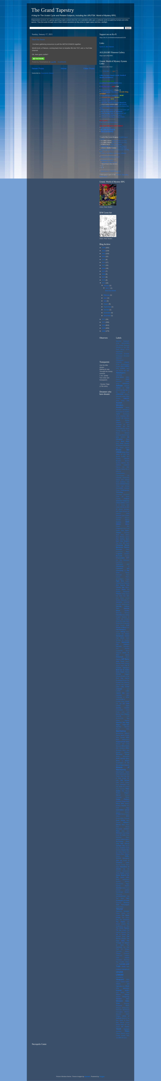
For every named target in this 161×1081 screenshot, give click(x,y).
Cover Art (119, 496)
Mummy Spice (124, 758)
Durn (127, 539)
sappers (127, 839)
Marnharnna (121, 731)
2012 (104, 256)
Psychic (123, 805)
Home (63, 68)
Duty (117, 543)
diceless (118, 522)
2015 (104, 265)
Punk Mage (122, 807)
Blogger (101, 1076)
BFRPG (123, 437)
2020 (104, 280)
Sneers (122, 873)
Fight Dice (120, 581)
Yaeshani (126, 1029)
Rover (117, 835)
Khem (122, 672)
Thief (117, 949)
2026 (104, 331)
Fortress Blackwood (122, 591)
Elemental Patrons (122, 547)
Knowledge (119, 680)
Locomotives (119, 710)
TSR (117, 964)
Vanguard (120, 979)
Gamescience (125, 604)
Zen (120, 1037)
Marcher (118, 727)
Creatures (126, 501)
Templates (126, 911)
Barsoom (124, 430)
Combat (127, 486)
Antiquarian (119, 411)
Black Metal (125, 441)
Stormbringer (119, 892)
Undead (118, 969)
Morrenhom (126, 756)
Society (127, 873)
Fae (128, 570)
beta (117, 437)
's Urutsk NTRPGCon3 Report (113, 146)
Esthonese (126, 560)
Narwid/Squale (120, 772)
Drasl (127, 528)
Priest (127, 801)
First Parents (120, 585)
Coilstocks (123, 481)
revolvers (126, 829)
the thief (126, 947)
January (106, 285)
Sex (128, 852)
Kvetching (126, 682)
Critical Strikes (120, 503)
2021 (104, 283)
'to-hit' (117, 343)
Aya (128, 424)
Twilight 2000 (125, 966)
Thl (122, 949)
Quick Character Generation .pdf (115, 109)
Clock (117, 481)
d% (125, 507)
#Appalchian (119, 351)
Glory (123, 614)
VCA (127, 979)
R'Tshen (118, 814)
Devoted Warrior (122, 519)
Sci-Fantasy (119, 841)
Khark (118, 672)
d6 (116, 509)
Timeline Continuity (122, 953)
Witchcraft (118, 1009)
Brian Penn (125, 452)
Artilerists (126, 418)
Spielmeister (126, 879)
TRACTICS (119, 955)
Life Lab (118, 703)
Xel (128, 1024)
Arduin (118, 416)
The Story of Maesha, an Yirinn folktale (113, 117)
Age (124, 390)
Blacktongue (119, 445)
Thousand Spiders (122, 951)
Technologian (125, 904)
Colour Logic (120, 486)
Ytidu (127, 1035)
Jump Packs (120, 661)
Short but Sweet (38, 39)
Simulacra (119, 862)
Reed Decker (120, 820)
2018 (104, 274)
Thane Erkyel (120, 913)
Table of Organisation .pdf (118, 113)
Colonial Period (124, 484)
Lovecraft (118, 716)
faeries (118, 572)
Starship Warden (122, 885)
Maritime (127, 726)
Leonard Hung (120, 701)
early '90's (122, 543)
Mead (117, 739)
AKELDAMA (119, 394)
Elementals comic (122, 549)
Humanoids (125, 642)
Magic (118, 724)
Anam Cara (125, 400)
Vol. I (123, 986)
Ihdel (117, 644)
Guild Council (120, 625)
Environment (120, 558)
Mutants (126, 765)
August (106, 304)
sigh (121, 860)
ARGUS (118, 418)
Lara (128, 688)
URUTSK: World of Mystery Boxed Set (113, 102)
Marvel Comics (125, 735)
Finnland (118, 583)
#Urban (118, 366)
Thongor (127, 949)
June (105, 298)
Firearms (126, 583)
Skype (117, 866)
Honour (118, 642)
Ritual (118, 831)
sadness (118, 839)
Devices (127, 517)
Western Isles (122, 999)
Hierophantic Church (122, 636)
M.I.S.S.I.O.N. (120, 718)
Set (117, 852)
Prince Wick (120, 803)
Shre (117, 860)
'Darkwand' (126, 341)
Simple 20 (126, 860)
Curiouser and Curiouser (108, 101)
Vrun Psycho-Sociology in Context (111, 115)
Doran (127, 524)
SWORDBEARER (121, 896)
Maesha (127, 720)
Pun (128, 805)
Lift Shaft (126, 703)
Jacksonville (119, 650)
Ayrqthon (118, 426)
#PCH (117, 364)
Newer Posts (38, 68)
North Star (123, 776)
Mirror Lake (125, 750)
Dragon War (122, 526)
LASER (118, 691)
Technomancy (120, 906)
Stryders (127, 892)
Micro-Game (125, 746)
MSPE (118, 758)
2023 (104, 322)
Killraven (118, 676)
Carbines (118, 465)
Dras (124, 528)
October (106, 310)
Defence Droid (122, 513)
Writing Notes (120, 1024)
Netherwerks (123, 774)
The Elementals (124, 919)
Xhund (118, 1026)
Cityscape (118, 477)
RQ (121, 835)
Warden (118, 996)
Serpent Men (125, 850)
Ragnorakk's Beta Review (109, 162)
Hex (123, 633)
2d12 (127, 368)
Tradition (126, 955)
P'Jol (128, 784)
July (105, 301)
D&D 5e (122, 507)
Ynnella (118, 1035)
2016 (104, 268)
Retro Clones (122, 826)
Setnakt (124, 852)
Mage (127, 722)
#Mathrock (119, 358)
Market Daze (122, 729)
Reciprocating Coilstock (122, 818)
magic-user (125, 724)
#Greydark (126, 356)
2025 (104, 328)
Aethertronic (119, 390)
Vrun (127, 986)
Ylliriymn (123, 1033)
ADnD (127, 379)
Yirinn (127, 1031)
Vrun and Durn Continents (109, 95)
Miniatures (119, 750)
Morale (118, 756)
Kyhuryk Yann (120, 684)
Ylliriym (118, 1033)
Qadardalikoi (120, 810)
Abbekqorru (120, 373)
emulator (126, 553)
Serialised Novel (124, 847)
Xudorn (127, 1026)
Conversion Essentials (122, 494)
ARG (128, 416)
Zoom (125, 1037)
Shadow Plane (120, 854)
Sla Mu (126, 869)
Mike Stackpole (120, 748)
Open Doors (120, 782)
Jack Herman (122, 648)
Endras (127, 555)
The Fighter (120, 922)
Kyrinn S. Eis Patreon (107, 47)
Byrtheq (118, 463)
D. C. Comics (120, 505)
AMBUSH (126, 398)
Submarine (119, 894)
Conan (118, 490)
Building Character (122, 458)
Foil (128, 589)
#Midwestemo (120, 360)
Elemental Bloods (122, 545)
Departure (118, 517)
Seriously (118, 850)
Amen (117, 400)
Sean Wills (119, 843)
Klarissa (127, 678)
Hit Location (125, 640)
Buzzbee (118, 460)
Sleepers (118, 871)
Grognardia (126, 623)
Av (124, 424)
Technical (118, 902)
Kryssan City (125, 680)
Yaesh (118, 1029)
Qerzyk (127, 810)
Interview (119, 646)
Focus (123, 589)
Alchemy (127, 394)
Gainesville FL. (125, 600)
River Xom (125, 831)
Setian (120, 852)
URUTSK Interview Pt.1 (119, 140)
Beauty (118, 432)
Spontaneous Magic (122, 883)
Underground (125, 969)
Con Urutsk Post (122, 148)
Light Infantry (122, 104)
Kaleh (122, 665)
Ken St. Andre (124, 670)
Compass (126, 488)
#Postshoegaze (125, 364)
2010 (104, 251)
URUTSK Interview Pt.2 (119, 142)
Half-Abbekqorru (121, 629)
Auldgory (118, 422)
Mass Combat (120, 737)
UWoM (119, 974)
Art (122, 418)
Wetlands (126, 1003)
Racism (123, 814)
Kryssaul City (119, 682)
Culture (127, 502)
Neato (117, 774)
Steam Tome (125, 888)
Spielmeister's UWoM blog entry (110, 171)
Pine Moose (125, 791)
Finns (122, 583)
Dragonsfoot (119, 528)
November (107, 313)
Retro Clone (125, 824)
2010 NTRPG (125, 366)
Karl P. (127, 665)
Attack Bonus (122, 420)
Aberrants (119, 375)
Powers (124, 801)
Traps (117, 957)
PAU (117, 786)
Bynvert (127, 460)
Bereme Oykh (125, 435)
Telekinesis (119, 911)
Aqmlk (118, 414)
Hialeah (127, 633)
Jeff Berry (125, 659)
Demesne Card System (122, 515)
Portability (118, 801)
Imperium (126, 644)
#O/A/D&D (119, 362)
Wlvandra (118, 1014)
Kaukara (118, 667)
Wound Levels (124, 1022)
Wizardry (126, 1011)
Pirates (118, 793)
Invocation (126, 646)
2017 (104, 271)
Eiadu (127, 543)
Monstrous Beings (122, 754)
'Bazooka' (118, 341)
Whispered (119, 1005)
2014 (104, 262)
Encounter (119, 556)
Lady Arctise (125, 686)
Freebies (118, 594)
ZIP (122, 1037)
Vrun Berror (120, 992)
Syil (128, 896)
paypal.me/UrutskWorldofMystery (111, 83)
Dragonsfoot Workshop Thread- (110, 157)
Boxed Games (124, 447)
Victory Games (120, 981)
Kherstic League (122, 674)
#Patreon (126, 362)
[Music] (122, 349)
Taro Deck (120, 898)
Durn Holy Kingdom (122, 541)
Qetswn (118, 812)
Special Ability (124, 877)
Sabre (127, 837)
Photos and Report (116, 144)
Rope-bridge (126, 833)
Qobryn (127, 812)
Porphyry (126, 799)
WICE (127, 1005)
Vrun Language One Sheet (109, 92)
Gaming (118, 606)
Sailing (122, 839)
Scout (127, 841)
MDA (127, 737)
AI (128, 392)
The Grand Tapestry (52, 10)
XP (122, 1026)
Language (119, 689)
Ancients (119, 407)
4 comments (62, 62)
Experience (119, 562)
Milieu (127, 748)
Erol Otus (119, 560)
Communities (119, 488)
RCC (127, 816)
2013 (104, 259)
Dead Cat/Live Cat (124, 511)
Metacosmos (125, 739)
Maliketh (87, 1076)
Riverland (119, 833)
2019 (104, 277)
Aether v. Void (122, 388)
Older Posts (88, 68)
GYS (128, 627)
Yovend (123, 1035)
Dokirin (118, 524)
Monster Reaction (122, 752)
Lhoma (127, 701)
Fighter (127, 581)
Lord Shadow (125, 714)
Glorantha (119, 615)
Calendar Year (125, 463)
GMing (127, 614)
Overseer (123, 784)
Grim (121, 623)
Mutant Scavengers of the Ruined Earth (122, 763)
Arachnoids (126, 414)
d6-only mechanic (124, 509)
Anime (127, 407)
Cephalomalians (120, 473)
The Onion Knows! (107, 90)
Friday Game (125, 593)
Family (127, 572)
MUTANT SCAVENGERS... (109, 122)
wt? (126, 1024)
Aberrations (120, 377)
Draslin (118, 530)
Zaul (117, 1037)
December (107, 315)
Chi (128, 475)
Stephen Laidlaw (122, 890)
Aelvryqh (126, 385)
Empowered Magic (122, 551)
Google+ (118, 617)
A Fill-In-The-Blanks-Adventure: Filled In (113, 153)
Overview (106, 71)
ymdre (127, 1033)
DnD (127, 522)
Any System (126, 411)
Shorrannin (126, 858)
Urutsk (119, 971)
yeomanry (118, 1031)
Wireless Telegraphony (122, 1007)
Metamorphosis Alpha (122, 741)
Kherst (127, 672)
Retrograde (119, 828)
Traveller (126, 957)
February (107, 295)
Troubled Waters (124, 962)
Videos (127, 981)
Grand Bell (119, 621)
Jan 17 (107, 288)
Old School (124, 780)
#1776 (127, 349)
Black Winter (120, 443)
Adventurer (126, 383)
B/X (124, 426)
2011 (104, 253)
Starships (119, 888)
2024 (104, 325)
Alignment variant (121, 396)
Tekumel (119, 909)
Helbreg (122, 631)
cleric (122, 479)
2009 (104, 247)
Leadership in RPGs (122, 697)
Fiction (127, 579)
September (107, 307)
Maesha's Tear (120, 722)
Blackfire (127, 443)
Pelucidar (122, 788)
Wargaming (125, 996)
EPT (127, 558)
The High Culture (121, 930)
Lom (123, 712)
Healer (118, 631)
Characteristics (120, 475)
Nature (127, 772)
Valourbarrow (119, 977)
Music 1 (119, 760)
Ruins (124, 835)
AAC (128, 370)
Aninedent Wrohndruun (122, 409)
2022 (104, 319)
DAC (117, 511)
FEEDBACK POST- (107, 160)
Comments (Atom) (47, 73)
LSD (128, 716)
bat (128, 430)
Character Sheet (105, 99)
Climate (127, 479)
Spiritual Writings (122, 881)
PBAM (120, 786)
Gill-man (127, 612)
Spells (117, 879)
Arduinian (123, 416)
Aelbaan (119, 386)
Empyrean (119, 553)
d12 (128, 507)
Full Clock (119, 596)
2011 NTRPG (120, 368)
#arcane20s (119, 353)
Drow (122, 530)
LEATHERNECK (120, 699)
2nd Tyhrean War (121, 370)
